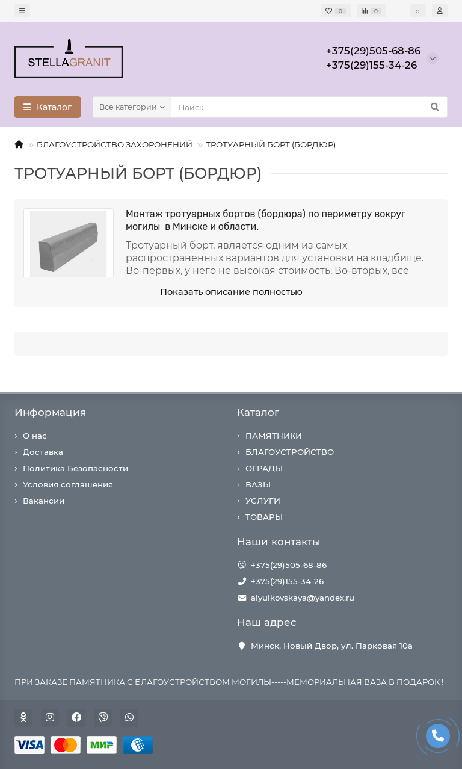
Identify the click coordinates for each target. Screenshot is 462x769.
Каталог (258, 412)
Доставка (43, 452)
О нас (35, 435)
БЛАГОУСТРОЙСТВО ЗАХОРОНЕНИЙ (114, 144)
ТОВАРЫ (264, 517)
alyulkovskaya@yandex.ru (302, 597)
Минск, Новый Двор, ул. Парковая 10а (332, 645)
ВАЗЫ (258, 484)
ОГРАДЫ (264, 468)
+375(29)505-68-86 (289, 565)
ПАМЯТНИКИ (273, 435)
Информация (50, 412)
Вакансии (43, 500)
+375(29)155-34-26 (287, 581)
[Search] (309, 107)
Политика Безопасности (75, 468)
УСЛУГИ (262, 500)
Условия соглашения (68, 484)
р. (418, 11)
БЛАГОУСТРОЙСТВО (289, 452)
